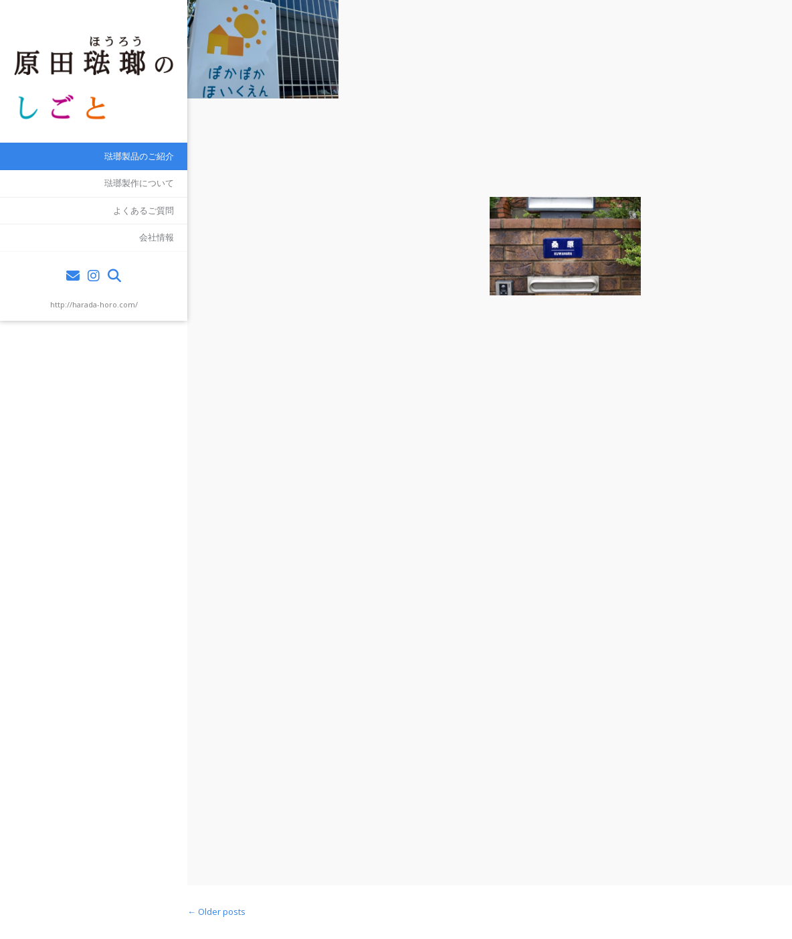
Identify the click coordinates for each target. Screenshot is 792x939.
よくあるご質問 (143, 210)
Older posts (216, 912)
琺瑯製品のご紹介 (139, 156)
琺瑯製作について (139, 183)
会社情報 (156, 237)
